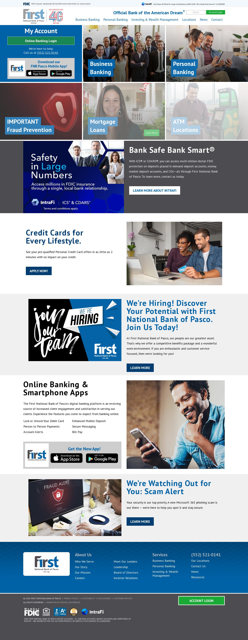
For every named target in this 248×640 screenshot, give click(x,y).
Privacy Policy (71, 598)
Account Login (201, 600)
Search (196, 12)
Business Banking (163, 561)
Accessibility (88, 598)
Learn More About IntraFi (156, 191)
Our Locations (200, 561)
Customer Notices (123, 598)
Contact (217, 20)
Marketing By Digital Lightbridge (63, 602)
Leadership (121, 567)
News (204, 20)
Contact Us (198, 566)
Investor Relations (126, 578)
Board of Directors (126, 572)
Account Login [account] (216, 12)
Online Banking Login (41, 41)
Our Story (81, 567)
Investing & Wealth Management (154, 20)
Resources (197, 577)
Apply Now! (34, 272)
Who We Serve (84, 561)
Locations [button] (189, 20)
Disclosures (104, 598)
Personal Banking (163, 566)
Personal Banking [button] (115, 20)
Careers (80, 578)
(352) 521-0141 (47, 53)
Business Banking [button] (87, 20)
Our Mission (82, 572)
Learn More (141, 369)
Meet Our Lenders (125, 561)
